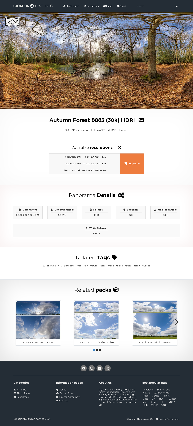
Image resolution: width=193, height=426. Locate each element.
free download (115, 265)
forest (137, 265)
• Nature (145, 392)
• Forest (165, 395)
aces (103, 265)
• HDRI (161, 398)
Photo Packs (71, 6)
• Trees (144, 395)
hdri (79, 265)
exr (86, 265)
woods (146, 265)
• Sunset (172, 398)
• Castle (164, 404)
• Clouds (155, 395)
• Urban (171, 401)
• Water (154, 404)
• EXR (144, 401)
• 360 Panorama (160, 392)
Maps (107, 6)
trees (128, 265)
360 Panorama (48, 265)
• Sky (152, 398)
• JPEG (153, 401)
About (121, 6)
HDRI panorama (66, 265)
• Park (144, 404)
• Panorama (147, 389)
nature (94, 265)
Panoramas (91, 6)
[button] (94, 350)
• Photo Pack (163, 389)
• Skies (144, 398)
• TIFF (162, 401)
